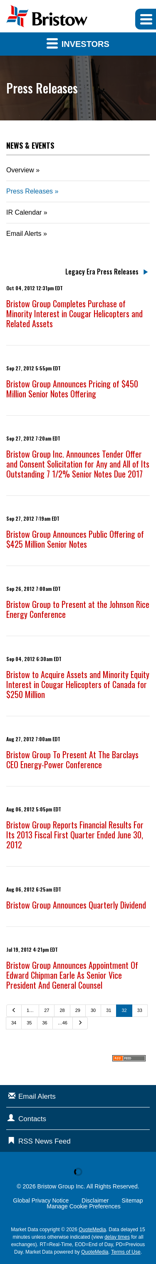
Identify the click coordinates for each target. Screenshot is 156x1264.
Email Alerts (23, 233)
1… (30, 1010)
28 (61, 1010)
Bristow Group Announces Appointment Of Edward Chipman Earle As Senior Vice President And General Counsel (72, 975)
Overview (20, 170)
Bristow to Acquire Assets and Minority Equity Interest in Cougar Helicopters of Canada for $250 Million (77, 684)
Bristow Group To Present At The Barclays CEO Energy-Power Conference (72, 759)
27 (46, 1010)
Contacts (32, 1119)
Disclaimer (95, 1200)
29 (77, 1010)
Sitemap (132, 1200)
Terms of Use (126, 1252)
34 (13, 1022)
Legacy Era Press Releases (102, 272)
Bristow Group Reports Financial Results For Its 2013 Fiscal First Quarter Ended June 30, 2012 (75, 834)
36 (44, 1022)
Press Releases (29, 191)
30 (93, 1010)
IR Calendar (24, 212)
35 (29, 1022)
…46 (62, 1022)
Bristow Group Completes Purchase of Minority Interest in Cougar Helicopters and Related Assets (74, 313)
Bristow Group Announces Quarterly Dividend (76, 905)
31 (108, 1010)
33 (139, 1010)
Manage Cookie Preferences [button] (83, 1206)
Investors (78, 43)
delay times (117, 1237)
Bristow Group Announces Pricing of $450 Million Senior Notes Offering (72, 388)
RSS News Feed (44, 1141)
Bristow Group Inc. (61, 1186)
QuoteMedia (92, 1229)
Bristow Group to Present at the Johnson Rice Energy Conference (77, 609)
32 (123, 1010)
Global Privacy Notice (41, 1200)
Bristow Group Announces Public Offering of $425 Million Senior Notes (75, 539)
